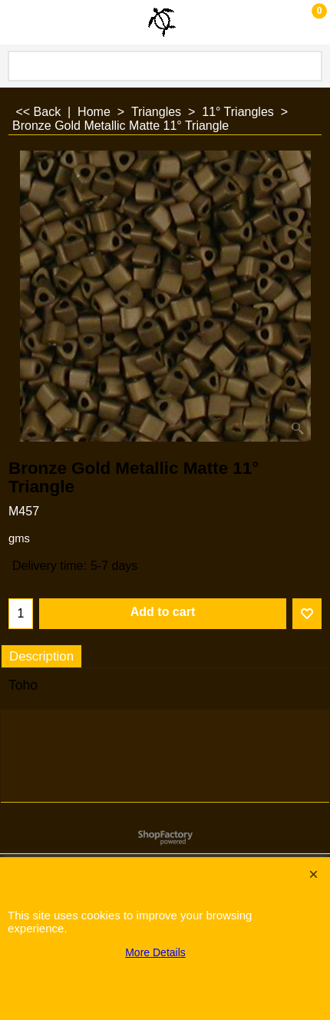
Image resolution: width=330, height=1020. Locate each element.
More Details (155, 952)
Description (41, 656)
